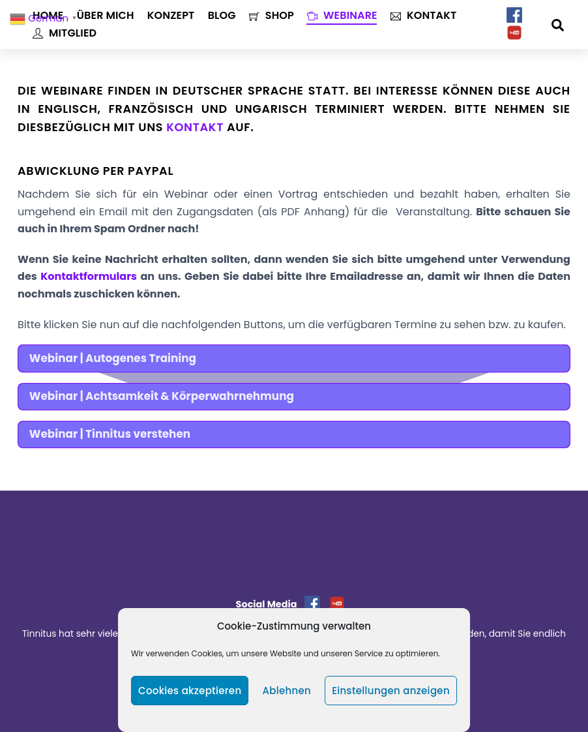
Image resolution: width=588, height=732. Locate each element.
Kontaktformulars (88, 276)
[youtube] (514, 32)
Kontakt (423, 15)
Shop (271, 15)
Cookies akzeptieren (189, 690)
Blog (222, 15)
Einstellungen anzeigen (391, 690)
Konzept (171, 15)
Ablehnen (286, 690)
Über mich (105, 15)
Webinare (342, 15)
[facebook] (514, 15)
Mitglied (64, 32)
